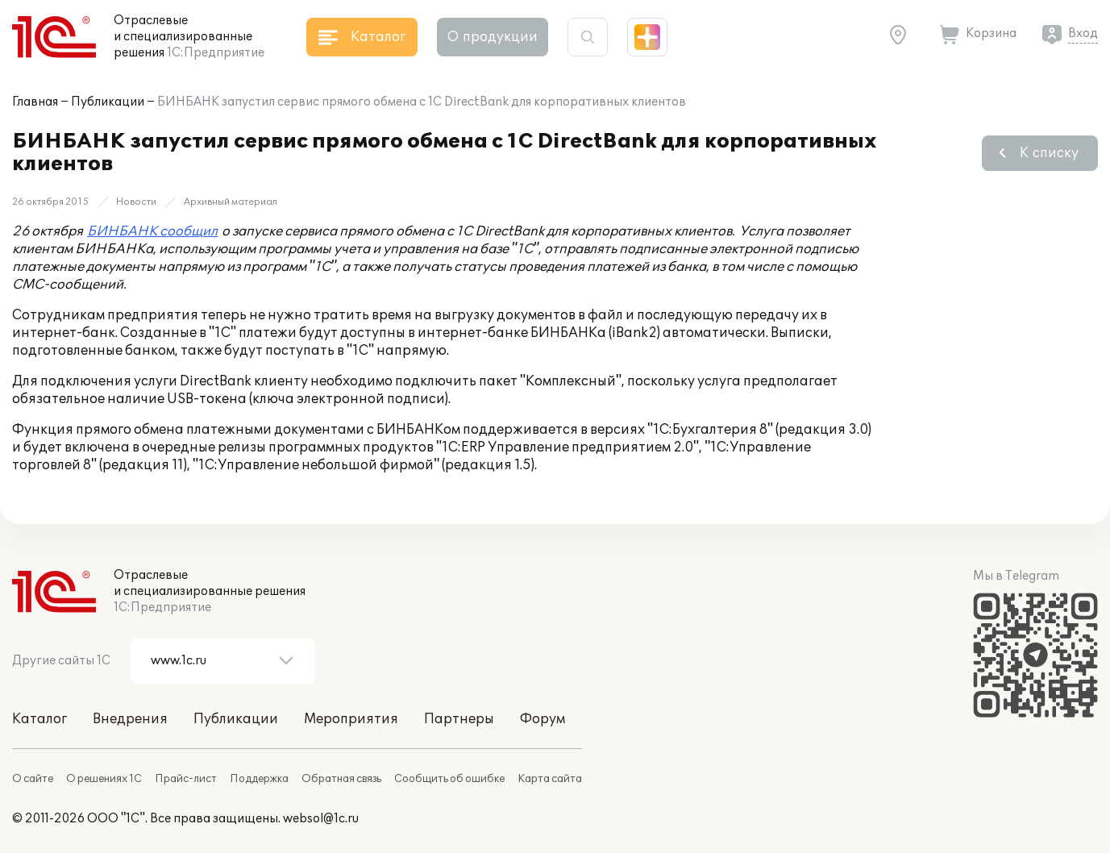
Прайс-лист (186, 778)
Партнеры (459, 719)
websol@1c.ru (321, 819)
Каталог (39, 719)
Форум (542, 719)
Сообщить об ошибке (449, 778)
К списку (1049, 153)
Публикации (107, 102)
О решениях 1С (104, 778)
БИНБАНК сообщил (152, 231)
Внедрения (130, 719)
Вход (1083, 33)
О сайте (32, 778)
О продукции (492, 37)
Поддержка (259, 778)
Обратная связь (341, 778)
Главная (35, 102)
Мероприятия (351, 719)
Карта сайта (550, 778)
